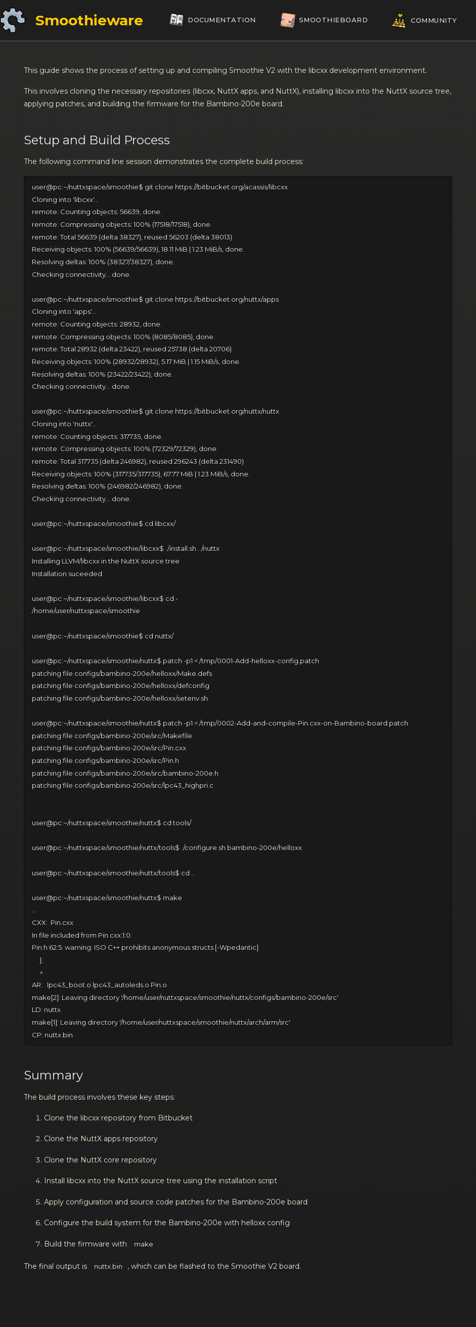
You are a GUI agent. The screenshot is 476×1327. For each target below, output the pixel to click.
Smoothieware (89, 20)
